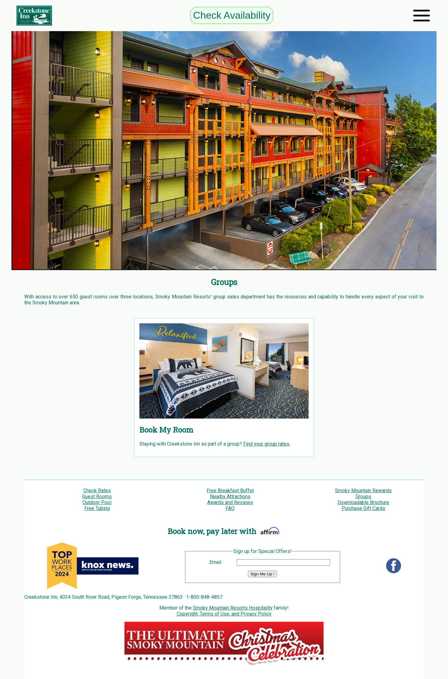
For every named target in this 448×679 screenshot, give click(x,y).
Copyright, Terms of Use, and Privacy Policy (224, 614)
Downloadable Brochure (363, 502)
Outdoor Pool (96, 502)
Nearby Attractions (230, 496)
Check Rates (97, 491)
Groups (363, 496)
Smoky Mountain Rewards (363, 491)
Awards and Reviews (230, 502)
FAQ (230, 508)
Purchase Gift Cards (363, 508)
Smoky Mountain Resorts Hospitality (233, 608)
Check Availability (231, 15)
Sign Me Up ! (262, 574)
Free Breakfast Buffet (230, 491)
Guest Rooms (97, 496)
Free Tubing (97, 508)
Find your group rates (266, 444)
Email (215, 562)
